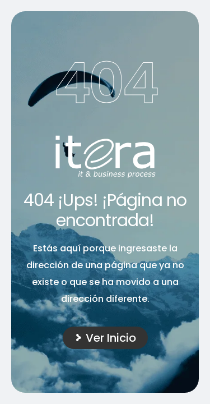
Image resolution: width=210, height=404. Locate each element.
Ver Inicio (111, 338)
